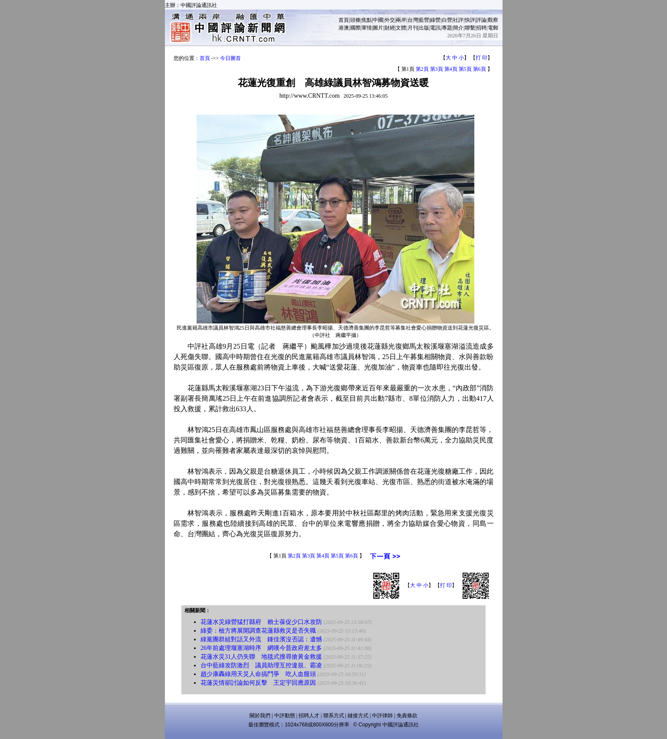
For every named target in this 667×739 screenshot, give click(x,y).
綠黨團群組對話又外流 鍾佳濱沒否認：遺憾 (261, 639)
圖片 (378, 28)
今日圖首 (230, 58)
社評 (458, 20)
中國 (378, 20)
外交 (389, 20)
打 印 (481, 58)
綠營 (435, 20)
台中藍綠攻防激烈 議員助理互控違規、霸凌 (261, 665)
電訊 (435, 28)
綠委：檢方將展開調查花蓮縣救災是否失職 (258, 630)
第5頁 (465, 69)
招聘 (481, 28)
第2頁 (422, 69)
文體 (401, 28)
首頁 (343, 20)
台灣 (412, 20)
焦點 (366, 20)
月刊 (412, 28)
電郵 (493, 28)
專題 (447, 28)
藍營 (424, 20)
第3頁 (436, 69)
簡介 (458, 28)
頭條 (355, 20)
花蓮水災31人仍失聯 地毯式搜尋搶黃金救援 (261, 656)
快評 (470, 20)
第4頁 (450, 69)
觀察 (493, 20)
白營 (447, 20)
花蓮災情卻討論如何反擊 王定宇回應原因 (258, 683)
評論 (481, 20)
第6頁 (479, 69)
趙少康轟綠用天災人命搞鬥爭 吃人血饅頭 (258, 674)
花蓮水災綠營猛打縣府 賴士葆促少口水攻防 (261, 622)
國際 (355, 28)
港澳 (343, 28)
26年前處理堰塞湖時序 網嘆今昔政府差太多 (261, 648)
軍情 (366, 28)
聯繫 (470, 28)
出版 (424, 28)
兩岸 (401, 20)
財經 (389, 28)
